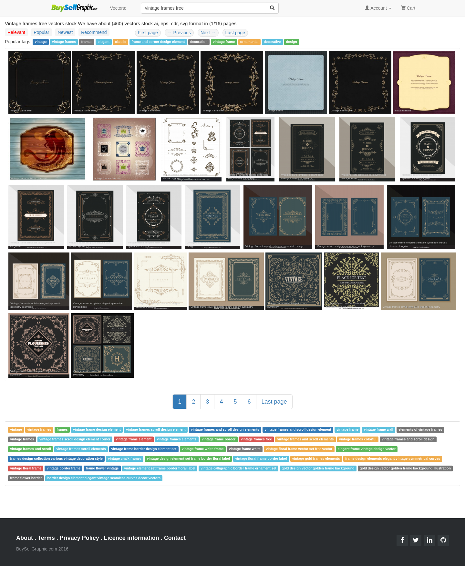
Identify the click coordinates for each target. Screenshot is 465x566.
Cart (408, 8)
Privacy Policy (79, 538)
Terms (46, 538)
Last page (235, 32)
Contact (175, 538)
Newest (65, 32)
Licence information (131, 538)
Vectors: (118, 8)
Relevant (16, 32)
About (24, 538)
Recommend (94, 32)
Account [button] (378, 8)
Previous (179, 32)
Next (208, 32)
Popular (41, 32)
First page (148, 32)
